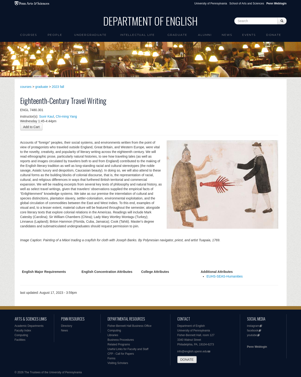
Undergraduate (90, 34)
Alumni (205, 34)
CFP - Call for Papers (121, 353)
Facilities (20, 339)
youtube (252, 335)
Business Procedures (121, 339)
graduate (41, 87)
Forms (112, 358)
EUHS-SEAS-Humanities (224, 276)
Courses (28, 34)
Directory (66, 325)
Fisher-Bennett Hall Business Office (130, 325)
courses (26, 87)
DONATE (187, 359)
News (227, 34)
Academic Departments (29, 325)
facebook (252, 330)
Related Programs (119, 344)
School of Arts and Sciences (246, 3)
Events (249, 34)
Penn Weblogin (257, 346)
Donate (273, 34)
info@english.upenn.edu (192, 351)
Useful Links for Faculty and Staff (128, 349)
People (55, 34)
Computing (21, 335)
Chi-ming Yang (66, 116)
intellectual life (137, 34)
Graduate (177, 34)
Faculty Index (23, 330)
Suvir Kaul (46, 116)
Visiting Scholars (118, 363)
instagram (253, 325)
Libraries (113, 335)
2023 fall (58, 87)
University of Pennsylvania (210, 3)
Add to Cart (31, 127)
